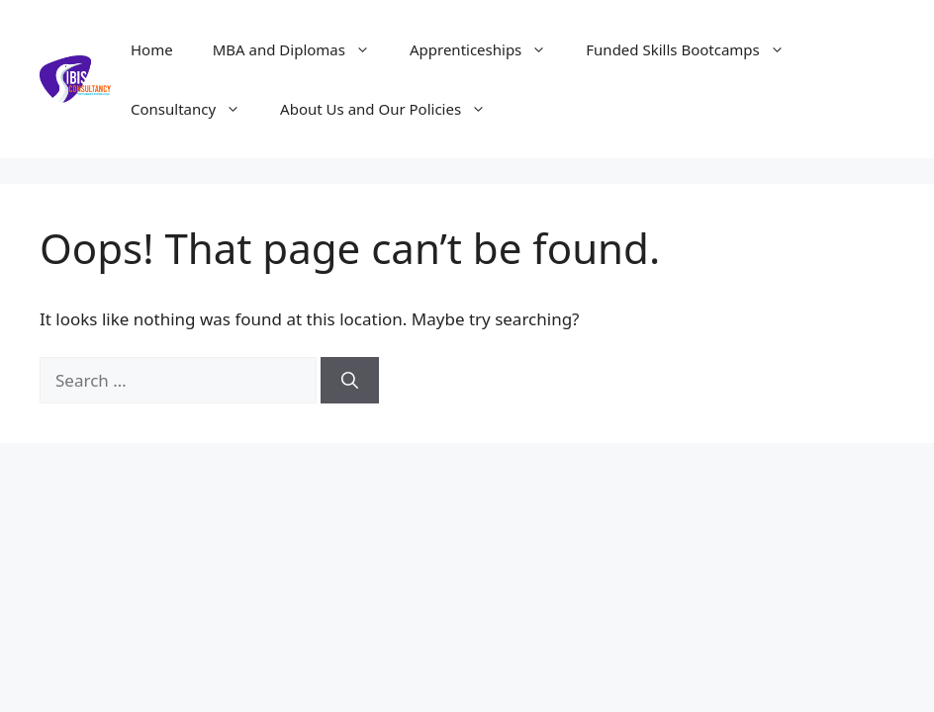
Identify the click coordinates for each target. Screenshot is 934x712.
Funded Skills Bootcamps (694, 49)
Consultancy (195, 108)
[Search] (350, 380)
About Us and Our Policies (393, 108)
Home (152, 49)
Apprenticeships (488, 49)
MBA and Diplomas (301, 49)
